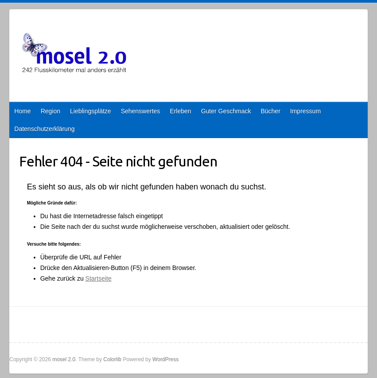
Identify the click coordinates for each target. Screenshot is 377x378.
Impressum (305, 111)
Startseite (99, 278)
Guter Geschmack (226, 111)
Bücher (270, 111)
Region (50, 111)
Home (22, 111)
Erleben (180, 111)
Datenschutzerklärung (44, 128)
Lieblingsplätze (90, 111)
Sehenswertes (140, 111)
